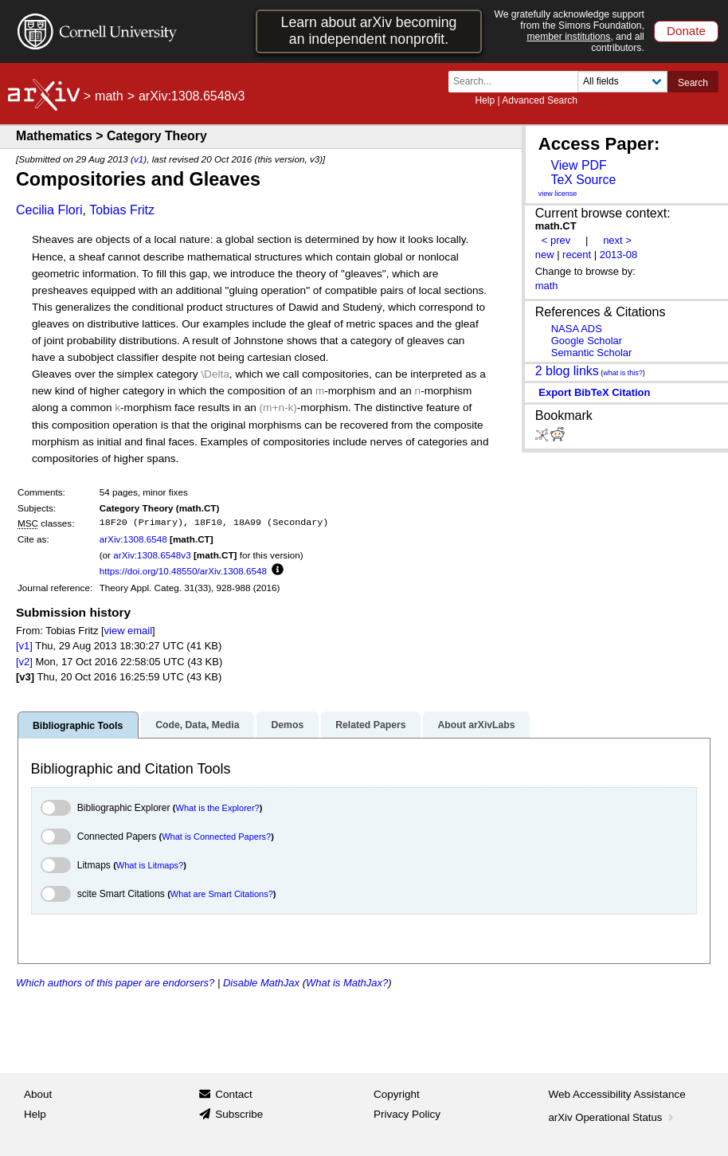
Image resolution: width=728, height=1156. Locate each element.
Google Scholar (586, 341)
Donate (686, 30)
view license (557, 194)
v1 (138, 159)
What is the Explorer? (218, 808)
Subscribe (239, 1114)
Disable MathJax (261, 983)
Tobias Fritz (122, 210)
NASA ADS (576, 329)
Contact (233, 1094)
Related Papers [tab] (370, 725)
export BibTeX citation (594, 392)
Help (485, 100)
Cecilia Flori (49, 210)
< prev (556, 240)
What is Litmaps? (149, 865)
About (38, 1094)
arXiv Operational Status (613, 1117)
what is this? (623, 373)
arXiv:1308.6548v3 (151, 555)
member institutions (568, 36)
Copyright (397, 1094)
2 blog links (567, 371)
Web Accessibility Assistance (617, 1094)
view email (128, 631)
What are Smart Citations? (221, 894)
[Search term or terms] (517, 81)
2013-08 (619, 255)
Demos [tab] (287, 725)
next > (617, 240)
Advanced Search (539, 100)
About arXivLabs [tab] (476, 725)
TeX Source (583, 179)
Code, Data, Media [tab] (197, 725)
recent (576, 255)
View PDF (578, 165)
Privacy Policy (407, 1114)
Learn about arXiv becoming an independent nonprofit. (369, 30)
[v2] (24, 662)
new (544, 255)
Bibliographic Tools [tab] (78, 725)
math (109, 96)
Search (693, 82)
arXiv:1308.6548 (133, 539)
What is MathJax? (347, 983)
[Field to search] (622, 81)
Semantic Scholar (591, 353)
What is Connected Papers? (216, 836)
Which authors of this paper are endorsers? (115, 983)
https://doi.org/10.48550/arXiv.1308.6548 (183, 571)
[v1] (24, 646)
